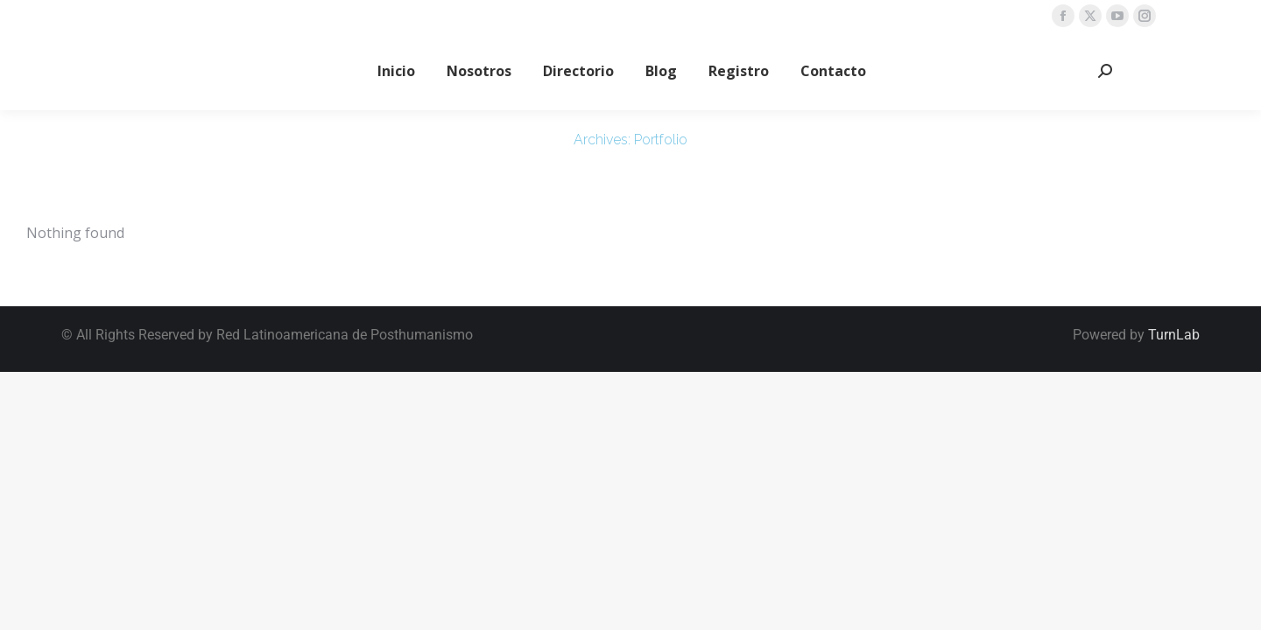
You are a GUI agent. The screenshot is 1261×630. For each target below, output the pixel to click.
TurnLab (1174, 334)
